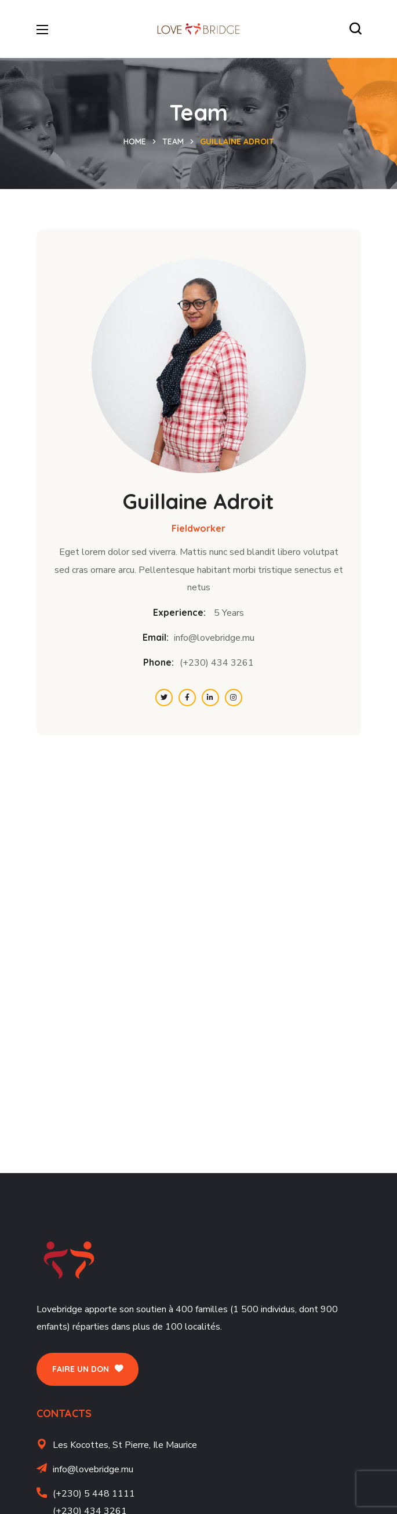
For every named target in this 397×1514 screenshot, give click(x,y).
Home (134, 141)
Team (173, 141)
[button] (355, 29)
